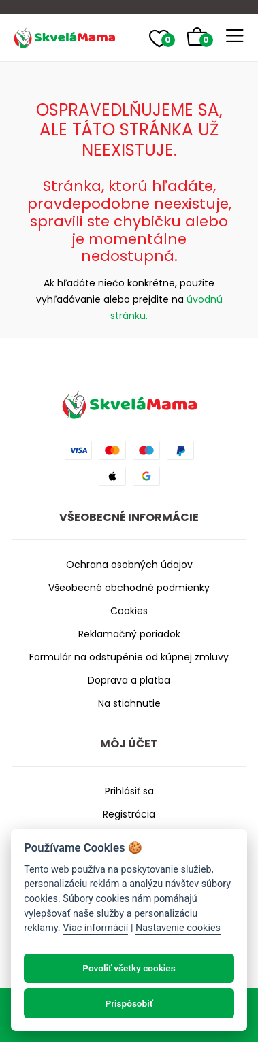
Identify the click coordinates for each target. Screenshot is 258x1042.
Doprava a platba (129, 680)
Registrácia (129, 814)
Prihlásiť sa (129, 791)
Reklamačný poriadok (129, 634)
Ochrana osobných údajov (129, 564)
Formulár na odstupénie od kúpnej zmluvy (129, 657)
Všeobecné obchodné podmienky (129, 587)
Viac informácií (95, 928)
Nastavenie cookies (178, 928)
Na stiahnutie (129, 703)
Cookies (129, 611)
